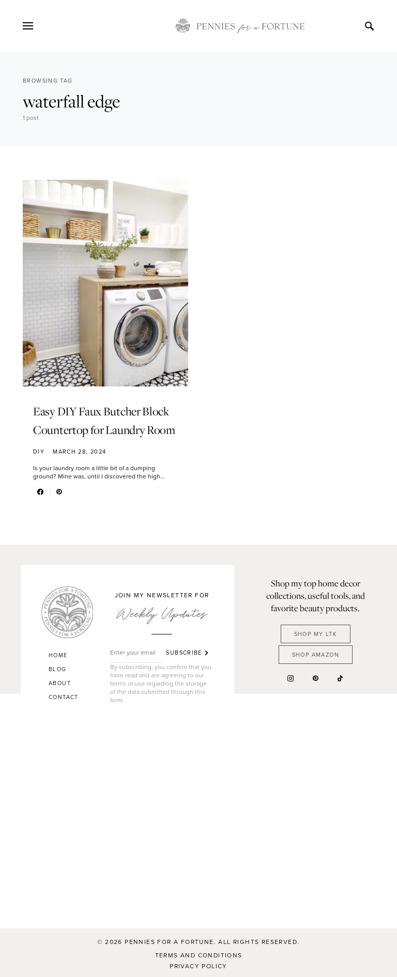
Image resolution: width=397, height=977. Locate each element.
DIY (38, 451)
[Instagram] (290, 678)
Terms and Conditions (198, 955)
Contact (64, 697)
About (60, 683)
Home (58, 655)
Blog (58, 669)
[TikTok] (340, 678)
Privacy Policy (198, 966)
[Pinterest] (315, 678)
